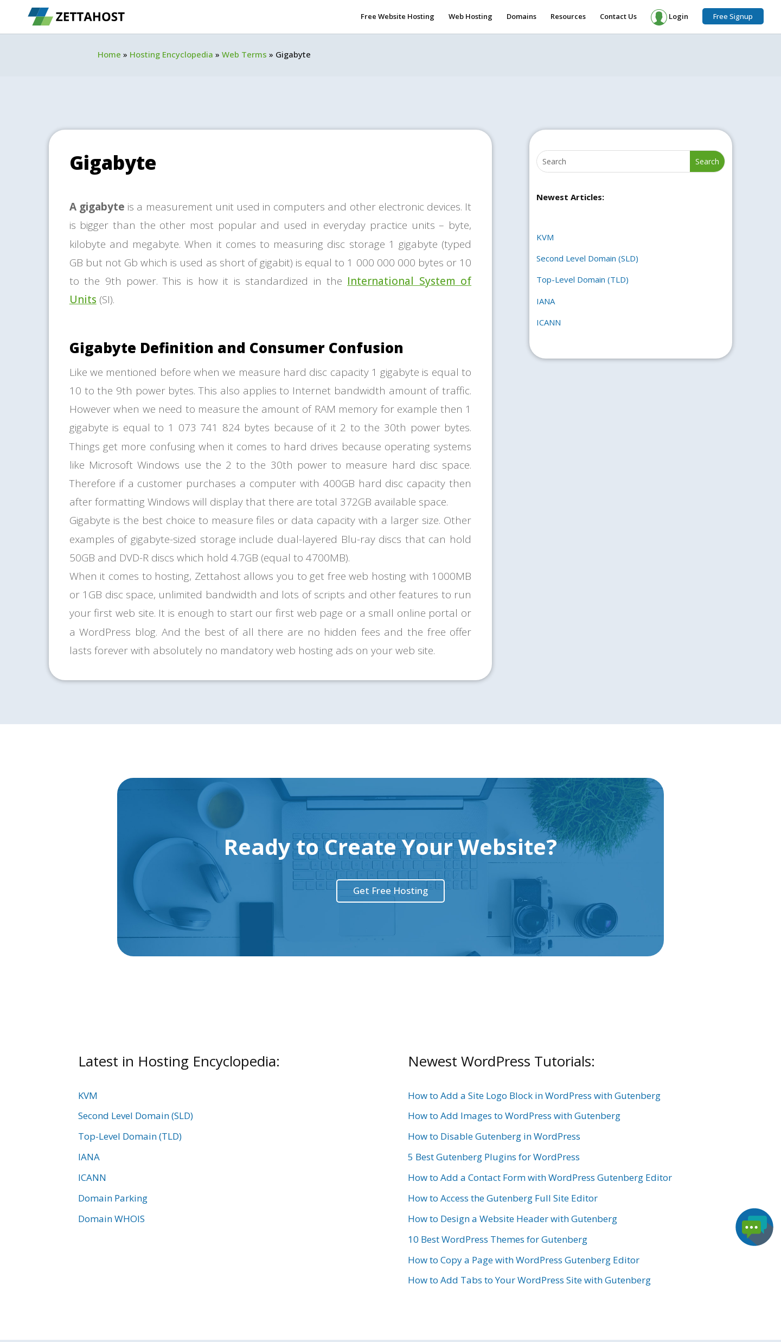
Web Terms (244, 54)
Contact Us (618, 16)
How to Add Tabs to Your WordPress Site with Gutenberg (529, 1280)
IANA (545, 301)
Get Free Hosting (390, 890)
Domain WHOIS (111, 1218)
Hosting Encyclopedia (171, 54)
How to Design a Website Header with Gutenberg (512, 1218)
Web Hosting (470, 16)
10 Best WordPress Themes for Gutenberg (497, 1239)
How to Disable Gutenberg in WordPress (494, 1136)
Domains (521, 16)
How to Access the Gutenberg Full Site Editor (503, 1198)
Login (669, 17)
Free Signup (733, 16)
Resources (568, 16)
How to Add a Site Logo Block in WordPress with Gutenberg (534, 1095)
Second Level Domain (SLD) (587, 258)
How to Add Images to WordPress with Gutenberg (514, 1115)
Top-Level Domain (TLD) (582, 279)
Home (109, 54)
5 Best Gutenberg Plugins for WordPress (494, 1157)
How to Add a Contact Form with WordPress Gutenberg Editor (540, 1177)
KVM (545, 237)
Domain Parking (113, 1198)
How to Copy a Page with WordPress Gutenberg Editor (523, 1260)
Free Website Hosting (397, 16)
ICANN (548, 322)
